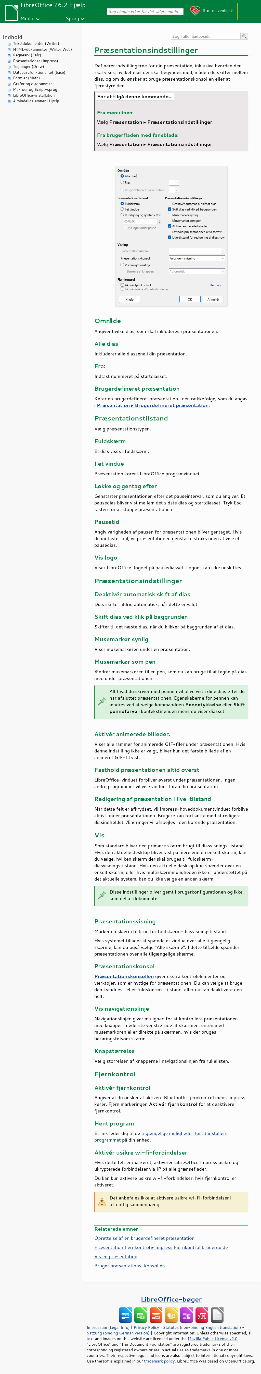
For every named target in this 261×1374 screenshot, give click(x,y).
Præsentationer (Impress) (35, 61)
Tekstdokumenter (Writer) (36, 43)
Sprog (72, 18)
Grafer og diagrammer (32, 83)
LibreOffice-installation (34, 95)
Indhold (12, 37)
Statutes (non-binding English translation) (202, 1327)
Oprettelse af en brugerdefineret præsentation (144, 1238)
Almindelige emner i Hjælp (36, 101)
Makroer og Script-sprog (35, 89)
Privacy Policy (146, 1327)
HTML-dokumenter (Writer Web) (42, 49)
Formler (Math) (26, 78)
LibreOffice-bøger (171, 1299)
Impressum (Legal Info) (108, 1327)
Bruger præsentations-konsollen (129, 1265)
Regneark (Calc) (27, 55)
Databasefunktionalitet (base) (39, 72)
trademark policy (159, 1361)
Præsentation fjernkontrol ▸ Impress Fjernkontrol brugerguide (161, 1247)
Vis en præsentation (115, 1256)
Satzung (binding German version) (118, 1333)
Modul (27, 18)
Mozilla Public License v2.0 (213, 1338)
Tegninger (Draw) (28, 66)
